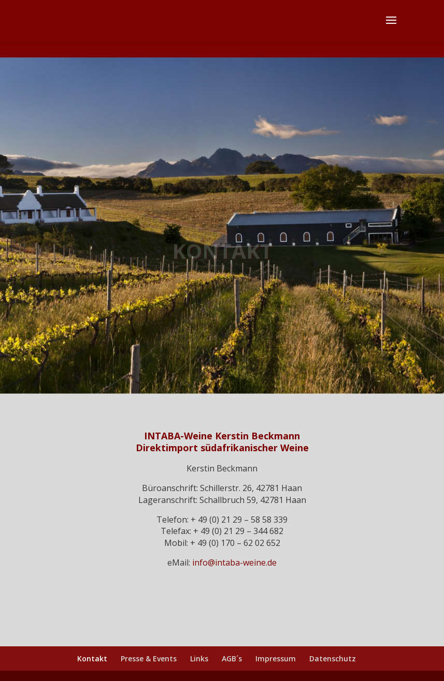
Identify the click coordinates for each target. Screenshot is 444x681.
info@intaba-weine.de (234, 562)
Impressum (275, 658)
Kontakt (92, 658)
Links (199, 658)
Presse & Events (149, 658)
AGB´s (232, 658)
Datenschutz (332, 658)
